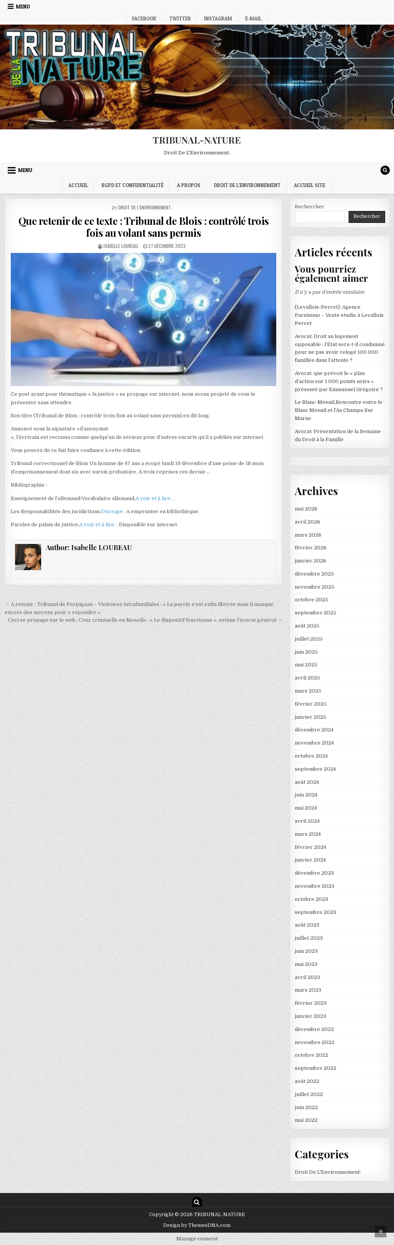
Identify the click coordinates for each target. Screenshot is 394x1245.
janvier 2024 (310, 860)
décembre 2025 (314, 574)
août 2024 (307, 782)
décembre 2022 (314, 1029)
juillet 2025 (309, 639)
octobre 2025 (311, 599)
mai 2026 (306, 509)
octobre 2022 (311, 1055)
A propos (188, 185)
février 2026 (311, 548)
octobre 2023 (311, 899)
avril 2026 (307, 522)
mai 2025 (306, 665)
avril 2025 (307, 678)
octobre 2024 (311, 756)
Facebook (144, 18)
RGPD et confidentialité (133, 185)
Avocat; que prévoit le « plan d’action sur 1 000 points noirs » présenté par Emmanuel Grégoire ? (339, 381)
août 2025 (307, 626)
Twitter (180, 18)
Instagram (218, 18)
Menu (23, 6)
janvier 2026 (310, 561)
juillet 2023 (309, 938)
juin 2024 (306, 795)
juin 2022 (306, 1107)
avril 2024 (307, 821)
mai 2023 (306, 964)
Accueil (78, 185)
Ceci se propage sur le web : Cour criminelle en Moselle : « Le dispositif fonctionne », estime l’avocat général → (145, 620)
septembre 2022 (315, 1068)
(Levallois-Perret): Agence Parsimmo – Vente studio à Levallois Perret (339, 315)
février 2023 (311, 1003)
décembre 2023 (314, 873)
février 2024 (310, 847)
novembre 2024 (314, 743)
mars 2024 (308, 834)
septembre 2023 (315, 912)
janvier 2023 (310, 1016)
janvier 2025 (310, 717)
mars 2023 (308, 990)
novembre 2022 (314, 1042)
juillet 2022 (309, 1094)
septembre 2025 (315, 613)
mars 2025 (308, 691)
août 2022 (307, 1081)
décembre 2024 (314, 730)
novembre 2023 (314, 886)
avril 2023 (307, 977)
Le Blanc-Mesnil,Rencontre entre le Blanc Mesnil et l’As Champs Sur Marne (338, 410)
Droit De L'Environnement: (145, 207)
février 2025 (311, 704)
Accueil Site (309, 185)
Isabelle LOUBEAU (121, 246)
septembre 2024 (315, 769)
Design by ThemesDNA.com (196, 1225)
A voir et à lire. (154, 498)
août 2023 (307, 925)
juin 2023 (306, 951)
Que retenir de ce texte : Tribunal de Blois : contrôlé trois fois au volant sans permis (143, 226)
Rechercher (309, 206)
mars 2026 (308, 535)
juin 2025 (306, 652)
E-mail (253, 18)
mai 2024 (306, 808)
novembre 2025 (314, 587)
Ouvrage (112, 511)
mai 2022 (306, 1120)
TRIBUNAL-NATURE (197, 140)
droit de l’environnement (247, 185)
